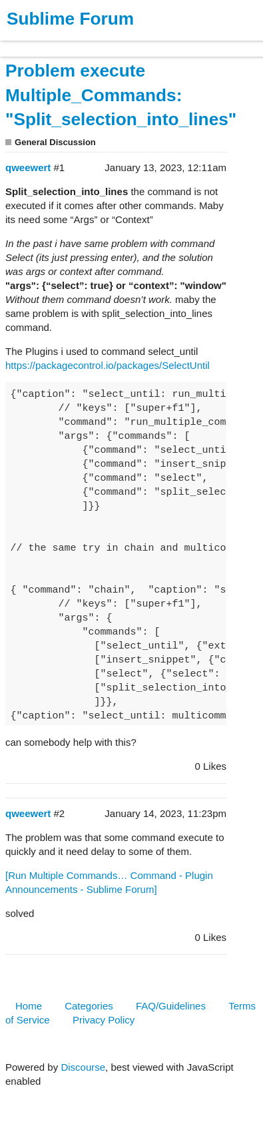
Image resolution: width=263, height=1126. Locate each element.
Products (41, 42)
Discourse (83, 1067)
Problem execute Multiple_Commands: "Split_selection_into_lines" (120, 95)
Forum (183, 42)
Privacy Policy (103, 1019)
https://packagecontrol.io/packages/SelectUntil (107, 365)
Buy (86, 42)
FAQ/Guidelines (171, 1005)
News (140, 42)
